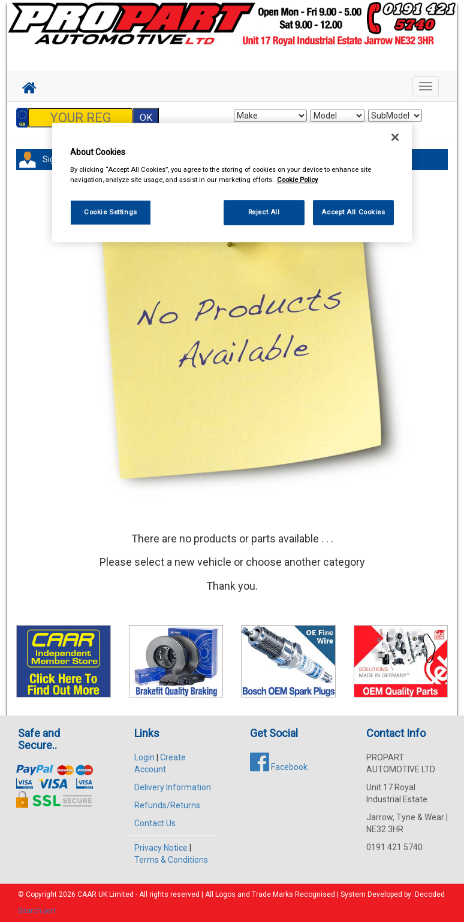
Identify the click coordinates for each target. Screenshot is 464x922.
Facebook (279, 767)
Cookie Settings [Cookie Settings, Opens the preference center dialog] (110, 212)
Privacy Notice (161, 848)
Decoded (430, 894)
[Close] (395, 137)
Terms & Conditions (171, 860)
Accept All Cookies (353, 212)
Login (144, 757)
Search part (37, 910)
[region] (232, 182)
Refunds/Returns (167, 805)
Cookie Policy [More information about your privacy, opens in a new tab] (297, 179)
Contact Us (155, 823)
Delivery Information (172, 787)
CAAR (87, 894)
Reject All (264, 212)
